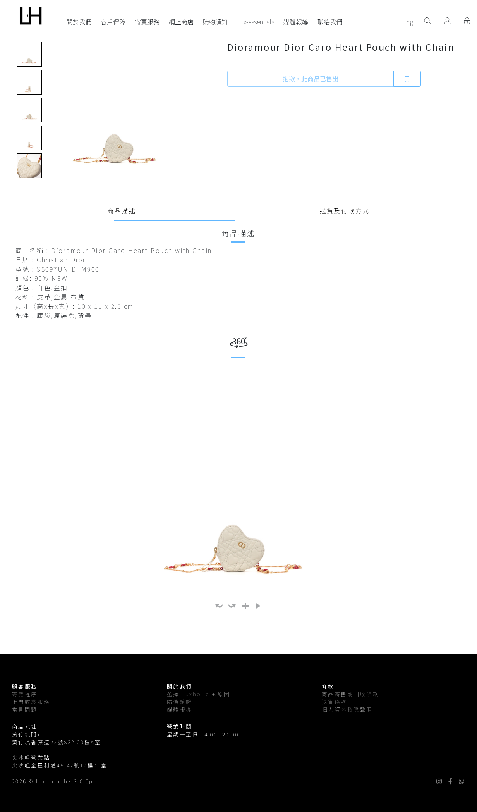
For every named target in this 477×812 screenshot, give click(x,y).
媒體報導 (295, 21)
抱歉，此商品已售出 (310, 78)
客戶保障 (113, 21)
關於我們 (79, 21)
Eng (408, 21)
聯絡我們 (329, 21)
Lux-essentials (255, 21)
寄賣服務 (147, 21)
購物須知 (215, 21)
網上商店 (181, 21)
